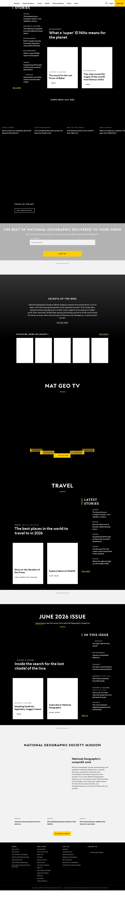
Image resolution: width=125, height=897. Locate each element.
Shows (69, 3)
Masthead (40, 882)
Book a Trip (40, 861)
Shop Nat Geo (41, 869)
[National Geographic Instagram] (88, 855)
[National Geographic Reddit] (111, 855)
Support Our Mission (43, 879)
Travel (39, 3)
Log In (111, 3)
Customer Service (67, 858)
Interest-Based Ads (17, 866)
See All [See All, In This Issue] (85, 722)
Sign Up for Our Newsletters (70, 869)
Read (52, 89)
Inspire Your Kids (41, 866)
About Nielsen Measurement (20, 869)
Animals (16, 3)
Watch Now (62, 329)
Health (47, 3)
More (76, 3)
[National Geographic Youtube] (100, 855)
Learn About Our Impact (44, 877)
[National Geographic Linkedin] (104, 855)
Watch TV (40, 874)
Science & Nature (58, 3)
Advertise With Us (42, 887)
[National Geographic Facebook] (92, 855)
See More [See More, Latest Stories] (17, 94)
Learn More (54, 719)
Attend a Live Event (42, 858)
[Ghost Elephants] (62, 357)
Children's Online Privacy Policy (20, 863)
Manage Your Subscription (69, 863)
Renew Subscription (68, 861)
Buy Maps (39, 863)
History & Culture (28, 3)
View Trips (54, 582)
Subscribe (39, 630)
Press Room (40, 885)
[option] (17, 126)
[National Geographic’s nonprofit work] (62, 779)
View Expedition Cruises (26, 584)
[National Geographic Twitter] (96, 855)
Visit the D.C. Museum (43, 871)
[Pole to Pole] (43, 357)
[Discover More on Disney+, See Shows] (62, 341)
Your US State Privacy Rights (19, 861)
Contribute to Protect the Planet (71, 871)
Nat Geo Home (41, 856)
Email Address (34, 245)
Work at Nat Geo (67, 866)
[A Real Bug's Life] (99, 357)
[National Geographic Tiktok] (108, 855)
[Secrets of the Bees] (24, 357)
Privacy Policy (15, 858)
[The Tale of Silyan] (81, 357)
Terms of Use (15, 856)
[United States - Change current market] (95, 859)
